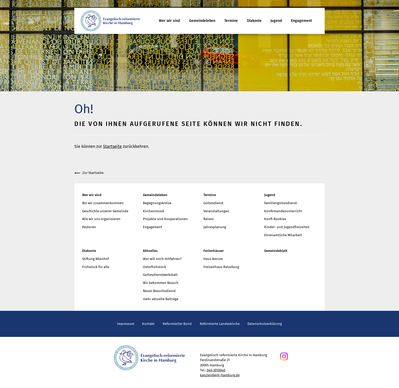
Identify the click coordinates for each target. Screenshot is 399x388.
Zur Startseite (89, 173)
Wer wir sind (169, 21)
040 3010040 (216, 370)
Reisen (208, 219)
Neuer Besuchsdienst (159, 291)
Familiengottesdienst (280, 203)
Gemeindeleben (202, 21)
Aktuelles (150, 251)
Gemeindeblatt (275, 251)
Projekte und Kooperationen (165, 219)
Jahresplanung (214, 227)
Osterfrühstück (154, 267)
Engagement (301, 21)
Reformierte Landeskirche (220, 324)
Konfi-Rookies (275, 219)
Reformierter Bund (177, 324)
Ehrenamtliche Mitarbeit (283, 235)
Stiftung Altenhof (95, 259)
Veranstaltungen (216, 211)
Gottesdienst (213, 203)
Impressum (125, 324)
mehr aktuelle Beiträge (160, 299)
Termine (231, 21)
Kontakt (148, 324)
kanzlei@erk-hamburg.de (220, 375)
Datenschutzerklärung (264, 324)
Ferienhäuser (213, 251)
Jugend (276, 21)
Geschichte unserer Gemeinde (105, 211)
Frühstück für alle (95, 267)
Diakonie (254, 21)
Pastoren (89, 227)
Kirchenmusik (153, 211)
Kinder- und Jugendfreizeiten (287, 227)
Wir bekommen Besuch (160, 283)
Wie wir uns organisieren (101, 219)
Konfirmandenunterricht (283, 211)
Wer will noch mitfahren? (162, 259)
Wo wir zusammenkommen (103, 203)
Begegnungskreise (157, 203)
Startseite (112, 146)
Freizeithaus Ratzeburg (221, 267)
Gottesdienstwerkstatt (160, 275)
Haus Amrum (213, 259)
